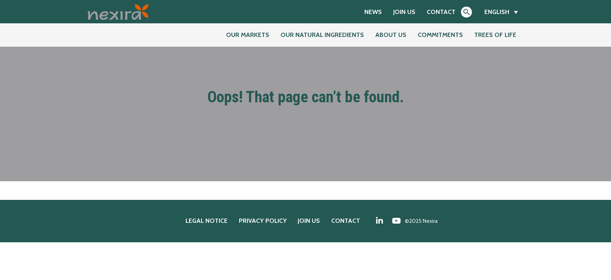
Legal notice (206, 220)
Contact (441, 12)
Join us (404, 12)
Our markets (247, 34)
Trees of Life (495, 34)
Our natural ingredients (322, 34)
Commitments (440, 34)
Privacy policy (263, 220)
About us (390, 34)
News (373, 12)
